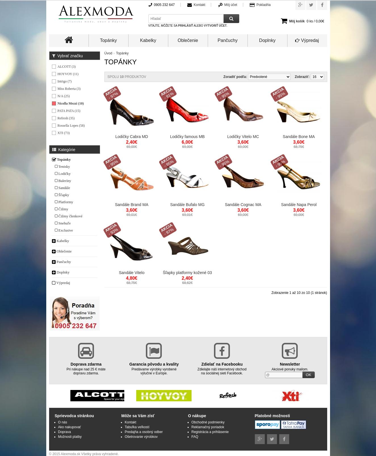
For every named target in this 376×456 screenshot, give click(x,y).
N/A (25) (64, 96)
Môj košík (297, 21)
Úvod (108, 53)
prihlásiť (185, 25)
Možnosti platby (70, 437)
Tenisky (62, 166)
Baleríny (63, 181)
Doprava (64, 432)
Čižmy (61, 209)
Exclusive (64, 230)
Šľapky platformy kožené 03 (187, 272)
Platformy (64, 202)
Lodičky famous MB (187, 136)
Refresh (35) (66, 118)
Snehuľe (63, 223)
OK (308, 375)
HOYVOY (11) (68, 74)
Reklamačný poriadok (208, 427)
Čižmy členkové (69, 216)
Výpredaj (307, 40)
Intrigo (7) (65, 81)
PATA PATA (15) (69, 111)
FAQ (195, 437)
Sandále (62, 188)
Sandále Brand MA (131, 204)
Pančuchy (228, 40)
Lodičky (63, 173)
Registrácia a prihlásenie (210, 432)
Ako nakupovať (69, 427)
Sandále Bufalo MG (187, 204)
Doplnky (267, 40)
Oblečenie (188, 40)
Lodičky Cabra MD (131, 136)
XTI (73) (64, 133)
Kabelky (148, 40)
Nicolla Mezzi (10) (71, 103)
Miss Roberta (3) (69, 89)
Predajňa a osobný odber (144, 432)
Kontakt (199, 5)
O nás (62, 422)
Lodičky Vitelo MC (243, 136)
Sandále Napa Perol (298, 204)
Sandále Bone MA (299, 136)
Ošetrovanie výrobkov (141, 437)
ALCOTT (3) (67, 67)
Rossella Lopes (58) (71, 126)
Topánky (108, 40)
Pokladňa (264, 5)
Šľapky (62, 195)
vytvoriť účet (215, 25)
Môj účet (230, 5)
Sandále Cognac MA (243, 204)
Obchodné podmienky (208, 422)
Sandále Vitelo (131, 272)
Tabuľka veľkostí (137, 427)
